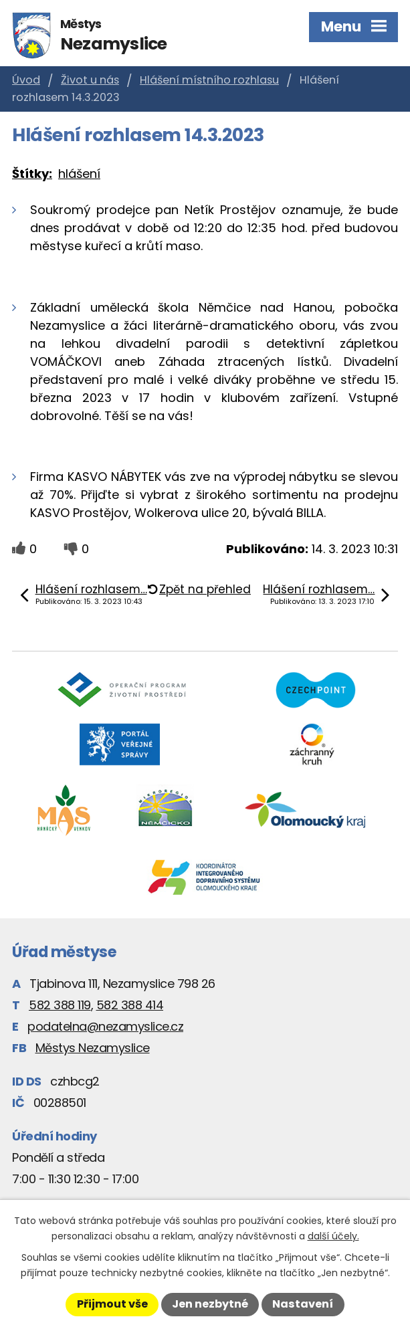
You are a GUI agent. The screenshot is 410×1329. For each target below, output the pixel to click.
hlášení (79, 173)
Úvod (26, 80)
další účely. (333, 1236)
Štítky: (32, 173)
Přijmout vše (112, 1304)
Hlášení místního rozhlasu (209, 80)
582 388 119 (60, 1005)
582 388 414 (130, 1005)
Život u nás (90, 80)
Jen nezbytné (210, 1304)
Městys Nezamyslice (92, 1047)
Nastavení (302, 1304)
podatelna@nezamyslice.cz (105, 1026)
